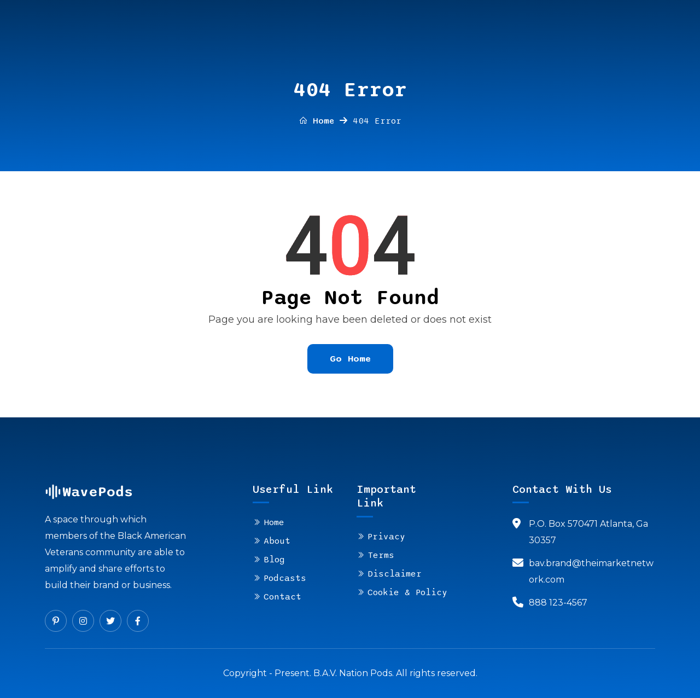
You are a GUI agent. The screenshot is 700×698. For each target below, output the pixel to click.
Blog (274, 559)
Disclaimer (395, 573)
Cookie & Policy (407, 592)
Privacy (386, 536)
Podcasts (285, 578)
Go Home (350, 358)
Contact (282, 596)
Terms (381, 555)
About (277, 541)
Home (316, 120)
